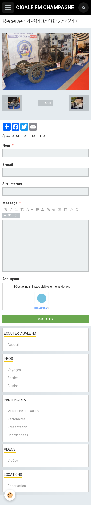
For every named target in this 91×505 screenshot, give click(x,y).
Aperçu (11, 215)
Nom (6, 145)
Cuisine (13, 386)
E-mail (7, 165)
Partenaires (16, 419)
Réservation (17, 486)
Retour (45, 103)
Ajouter (45, 319)
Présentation (17, 427)
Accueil (13, 344)
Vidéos (13, 460)
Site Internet (12, 184)
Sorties (13, 378)
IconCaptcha (40, 308)
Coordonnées (18, 435)
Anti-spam (10, 279)
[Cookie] (9, 495)
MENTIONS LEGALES (23, 411)
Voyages (14, 370)
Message (9, 203)
